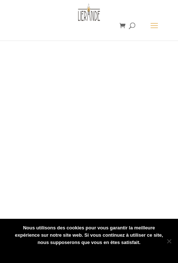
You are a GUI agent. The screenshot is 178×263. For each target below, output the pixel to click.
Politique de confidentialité (94, 252)
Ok (57, 252)
